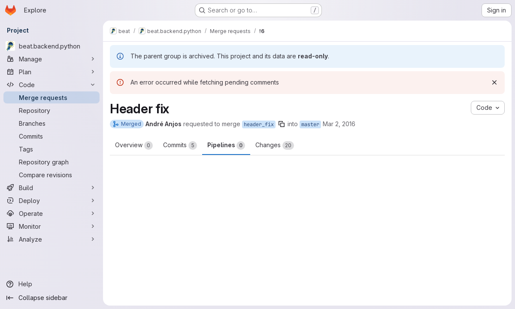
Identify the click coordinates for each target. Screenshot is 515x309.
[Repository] (51, 110)
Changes (274, 145)
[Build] (51, 188)
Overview (134, 145)
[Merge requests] (51, 97)
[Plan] (51, 72)
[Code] (51, 85)
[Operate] (51, 213)
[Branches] (51, 123)
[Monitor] (51, 226)
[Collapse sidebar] (51, 298)
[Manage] (51, 59)
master (310, 124)
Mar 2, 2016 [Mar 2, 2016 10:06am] (339, 123)
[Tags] (51, 149)
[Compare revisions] (51, 175)
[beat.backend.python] (51, 46)
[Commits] (51, 136)
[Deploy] (51, 200)
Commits (180, 145)
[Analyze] (51, 239)
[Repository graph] (51, 162)
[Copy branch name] (281, 124)
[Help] (51, 284)
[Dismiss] (494, 82)
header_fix (259, 124)
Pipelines (226, 145)
